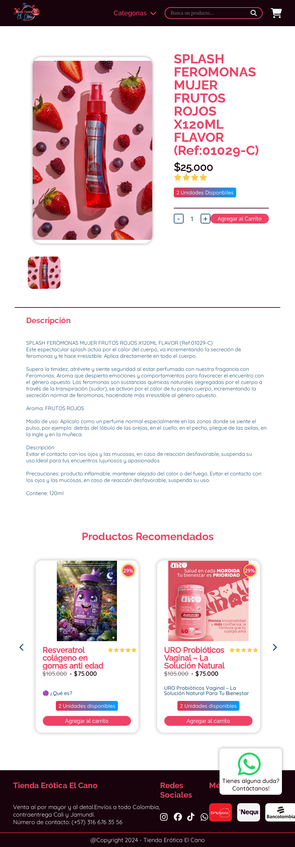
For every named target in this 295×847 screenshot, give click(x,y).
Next (163, 166)
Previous (21, 166)
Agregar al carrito (87, 721)
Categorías (135, 13)
